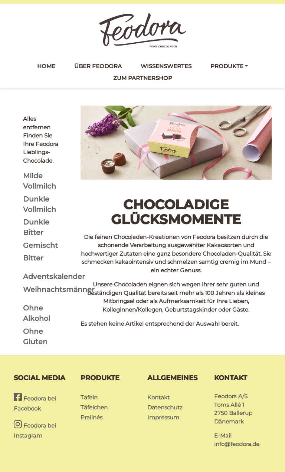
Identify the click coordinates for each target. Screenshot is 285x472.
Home (46, 66)
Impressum (163, 417)
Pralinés (91, 417)
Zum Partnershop (142, 78)
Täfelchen (94, 407)
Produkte (226, 66)
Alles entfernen (36, 123)
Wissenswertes (166, 66)
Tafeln (89, 397)
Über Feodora (98, 66)
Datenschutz (165, 407)
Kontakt (158, 397)
